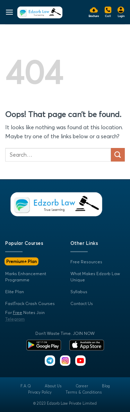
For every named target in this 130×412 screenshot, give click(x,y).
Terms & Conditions (84, 392)
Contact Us (81, 303)
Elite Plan (14, 291)
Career (82, 386)
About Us (53, 386)
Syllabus (78, 291)
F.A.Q (25, 386)
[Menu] (9, 11)
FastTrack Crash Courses (30, 303)
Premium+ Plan (21, 261)
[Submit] (118, 155)
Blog (106, 386)
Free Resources (86, 261)
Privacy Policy (40, 392)
